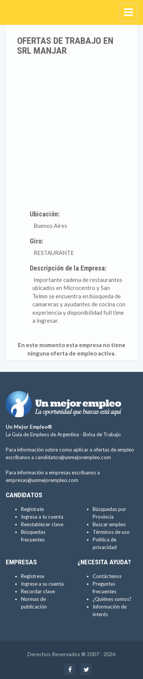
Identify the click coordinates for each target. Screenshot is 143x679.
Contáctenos (107, 576)
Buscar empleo (109, 524)
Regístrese (32, 576)
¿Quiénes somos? (112, 599)
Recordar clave (38, 591)
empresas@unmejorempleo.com (42, 480)
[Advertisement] (71, 131)
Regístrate (32, 509)
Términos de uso (111, 532)
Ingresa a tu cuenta (42, 517)
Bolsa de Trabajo (102, 434)
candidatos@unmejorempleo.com (73, 457)
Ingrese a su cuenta (42, 584)
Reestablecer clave (42, 524)
